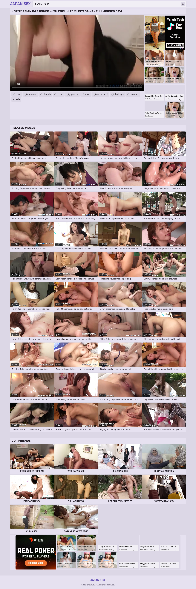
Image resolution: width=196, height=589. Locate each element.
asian (18, 94)
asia (18, 99)
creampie (32, 94)
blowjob (47, 94)
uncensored (102, 94)
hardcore (134, 94)
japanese (73, 94)
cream (60, 94)
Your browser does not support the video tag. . (77, 53)
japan (87, 94)
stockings (119, 94)
